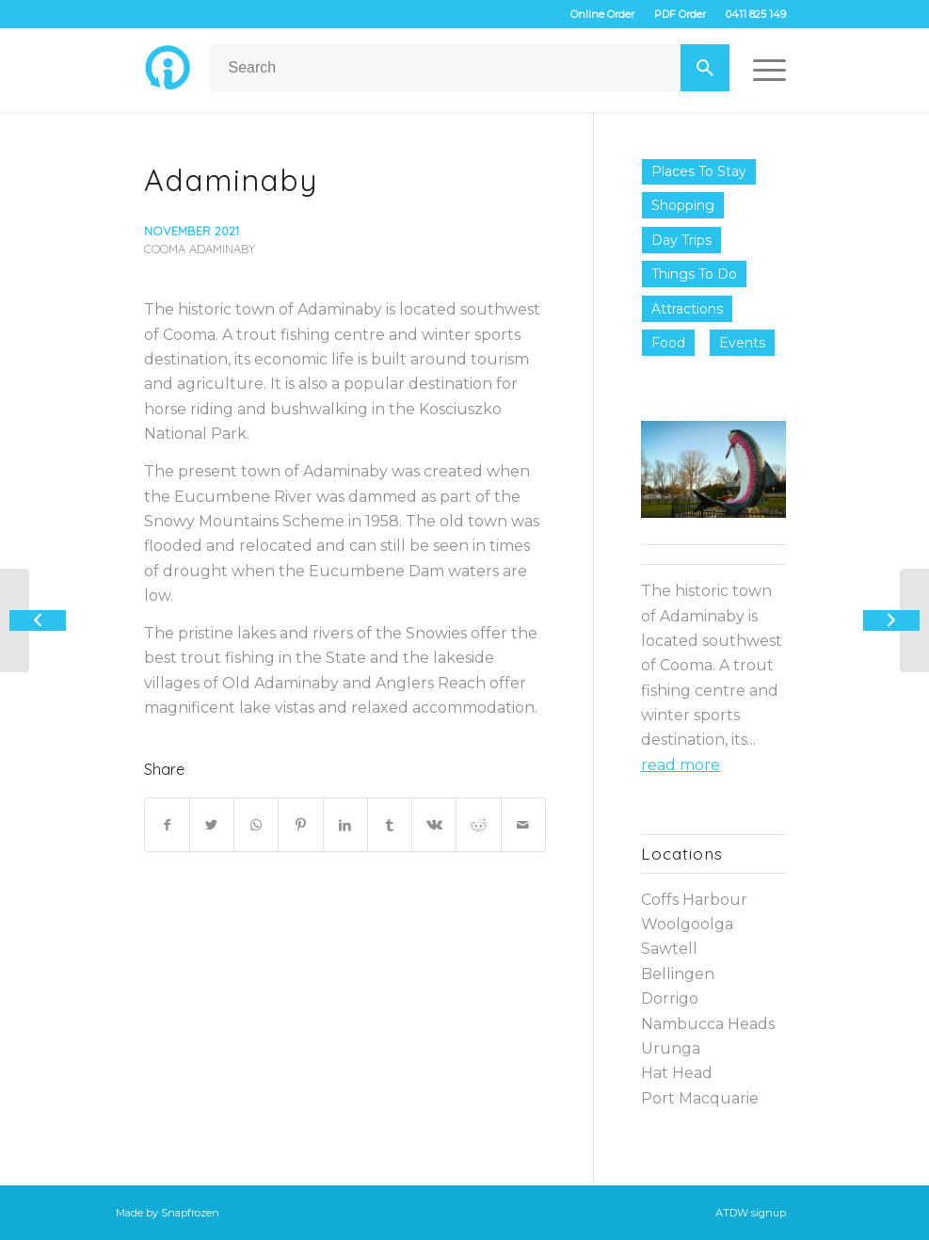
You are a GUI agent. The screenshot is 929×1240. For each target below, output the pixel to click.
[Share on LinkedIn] (345, 824)
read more (680, 765)
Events (742, 342)
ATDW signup (750, 1212)
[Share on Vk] (434, 824)
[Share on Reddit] (478, 824)
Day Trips (681, 240)
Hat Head (677, 1073)
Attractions (687, 308)
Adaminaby (230, 180)
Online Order (602, 14)
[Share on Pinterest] (300, 824)
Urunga (670, 1048)
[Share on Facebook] (167, 824)
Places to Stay (698, 171)
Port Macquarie (700, 1098)
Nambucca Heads (708, 1024)
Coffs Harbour (694, 900)
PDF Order (680, 14)
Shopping (682, 205)
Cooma (164, 248)
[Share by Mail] (523, 824)
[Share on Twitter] (211, 824)
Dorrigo (669, 998)
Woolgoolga (687, 924)
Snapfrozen (190, 1212)
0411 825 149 (756, 14)
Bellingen (677, 974)
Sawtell (669, 949)
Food (668, 342)
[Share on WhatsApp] (256, 824)
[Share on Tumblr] (389, 824)
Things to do (694, 274)
